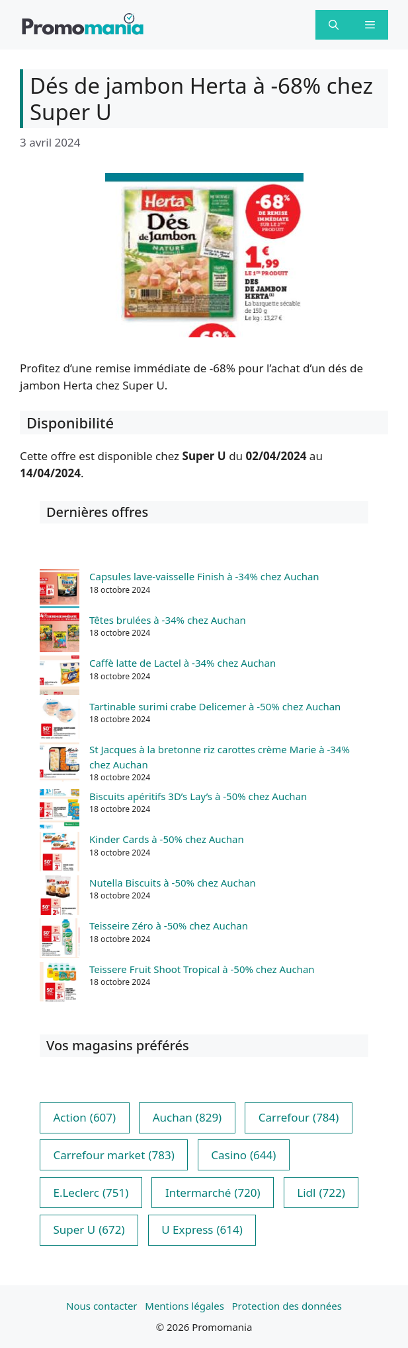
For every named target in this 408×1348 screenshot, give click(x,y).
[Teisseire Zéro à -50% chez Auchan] (59, 940)
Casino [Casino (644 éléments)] (243, 1155)
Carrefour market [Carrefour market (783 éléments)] (113, 1155)
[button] (333, 25)
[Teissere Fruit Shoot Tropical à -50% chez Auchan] (59, 983)
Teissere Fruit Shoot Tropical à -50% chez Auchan (202, 969)
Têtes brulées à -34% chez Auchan (167, 619)
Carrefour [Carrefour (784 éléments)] (299, 1117)
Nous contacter (101, 1305)
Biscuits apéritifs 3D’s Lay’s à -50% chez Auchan (198, 796)
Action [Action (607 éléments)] (84, 1117)
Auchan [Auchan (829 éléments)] (187, 1117)
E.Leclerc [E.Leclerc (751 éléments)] (90, 1192)
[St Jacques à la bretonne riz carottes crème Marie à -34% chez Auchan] (59, 764)
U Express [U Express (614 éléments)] (202, 1229)
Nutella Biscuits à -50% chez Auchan (172, 882)
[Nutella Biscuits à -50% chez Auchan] (59, 897)
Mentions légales (184, 1305)
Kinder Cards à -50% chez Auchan (166, 839)
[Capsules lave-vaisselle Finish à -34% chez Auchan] (59, 591)
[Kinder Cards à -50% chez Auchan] (59, 853)
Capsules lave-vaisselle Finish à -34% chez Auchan (204, 576)
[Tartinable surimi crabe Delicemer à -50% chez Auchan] (59, 721)
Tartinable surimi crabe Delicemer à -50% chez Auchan (215, 706)
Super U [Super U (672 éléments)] (88, 1229)
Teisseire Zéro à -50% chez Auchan (168, 925)
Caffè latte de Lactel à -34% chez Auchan (182, 662)
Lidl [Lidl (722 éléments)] (321, 1192)
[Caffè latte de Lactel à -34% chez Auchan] (59, 677)
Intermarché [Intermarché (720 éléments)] (213, 1192)
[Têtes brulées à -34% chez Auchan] (59, 634)
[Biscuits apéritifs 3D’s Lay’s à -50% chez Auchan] (59, 810)
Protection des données (287, 1305)
